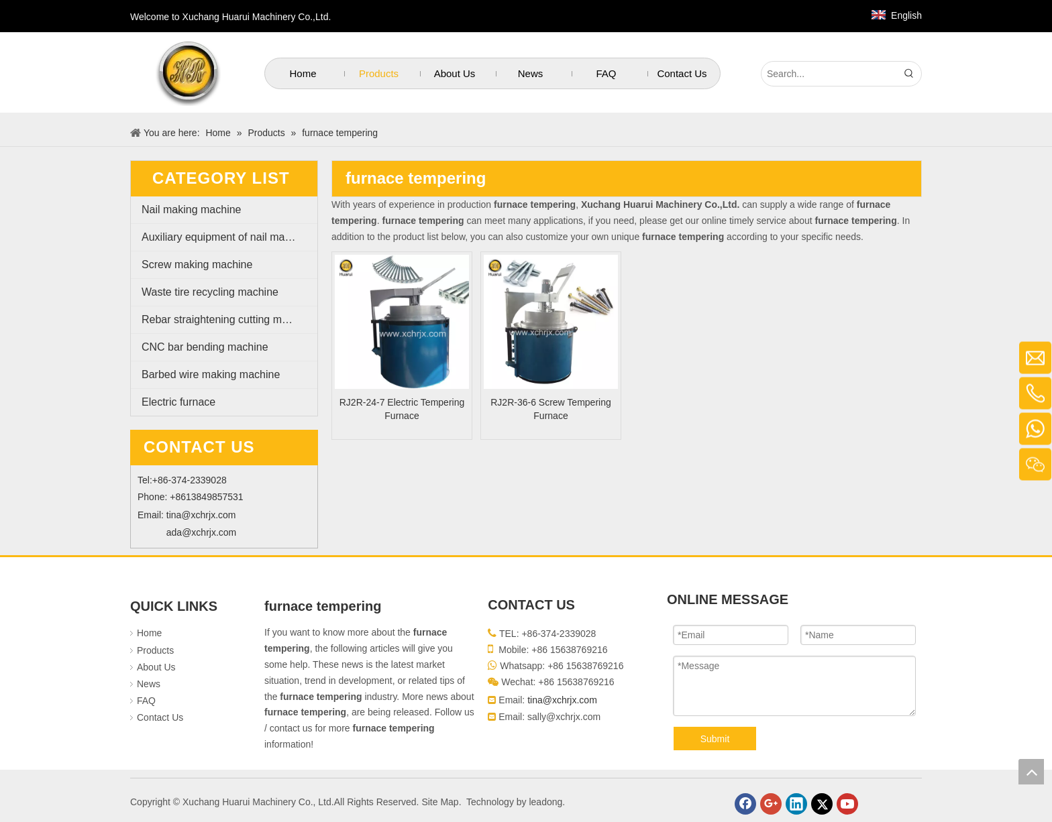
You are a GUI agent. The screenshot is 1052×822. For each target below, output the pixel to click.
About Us (156, 667)
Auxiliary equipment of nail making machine (229, 237)
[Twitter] (822, 804)
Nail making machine (192, 209)
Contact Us (160, 717)
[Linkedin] (796, 804)
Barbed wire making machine (211, 374)
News (148, 684)
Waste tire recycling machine (210, 292)
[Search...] (829, 74)
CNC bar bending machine (205, 347)
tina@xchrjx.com (201, 515)
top (1031, 771)
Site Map (439, 802)
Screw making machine (197, 264)
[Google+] (771, 804)
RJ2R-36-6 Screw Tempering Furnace (550, 409)
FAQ (146, 700)
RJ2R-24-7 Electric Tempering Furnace (401, 409)
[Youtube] (847, 804)
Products (155, 650)
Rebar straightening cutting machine (227, 319)
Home (149, 633)
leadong (545, 802)
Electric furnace (178, 402)
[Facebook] (745, 804)
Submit (715, 738)
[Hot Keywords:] (909, 74)
